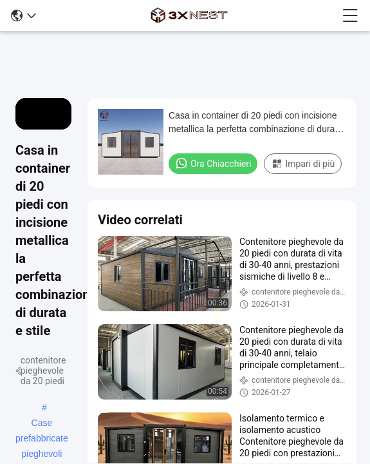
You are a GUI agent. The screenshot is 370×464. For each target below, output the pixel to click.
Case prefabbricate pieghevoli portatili (41, 424)
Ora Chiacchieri (213, 163)
